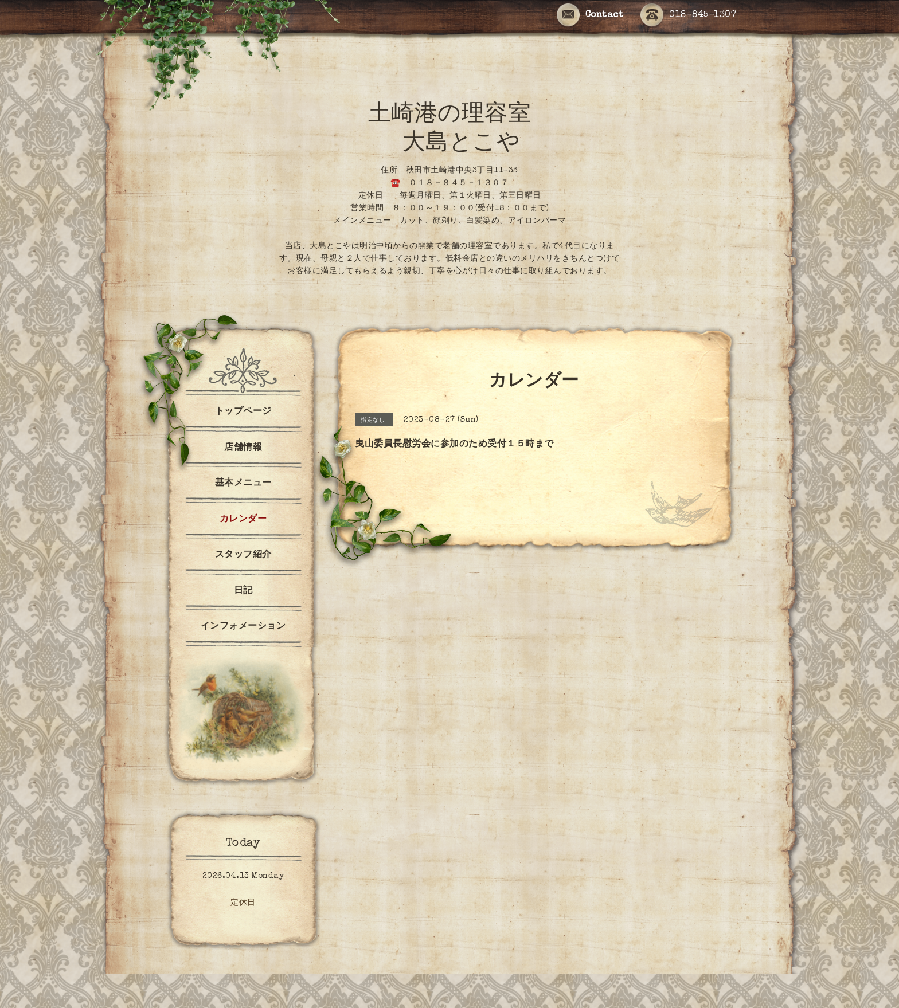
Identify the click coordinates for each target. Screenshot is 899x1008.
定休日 (243, 903)
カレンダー (243, 519)
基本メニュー (243, 483)
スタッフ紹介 (243, 555)
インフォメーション (243, 627)
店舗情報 (243, 448)
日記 (243, 591)
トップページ (243, 412)
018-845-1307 (688, 15)
